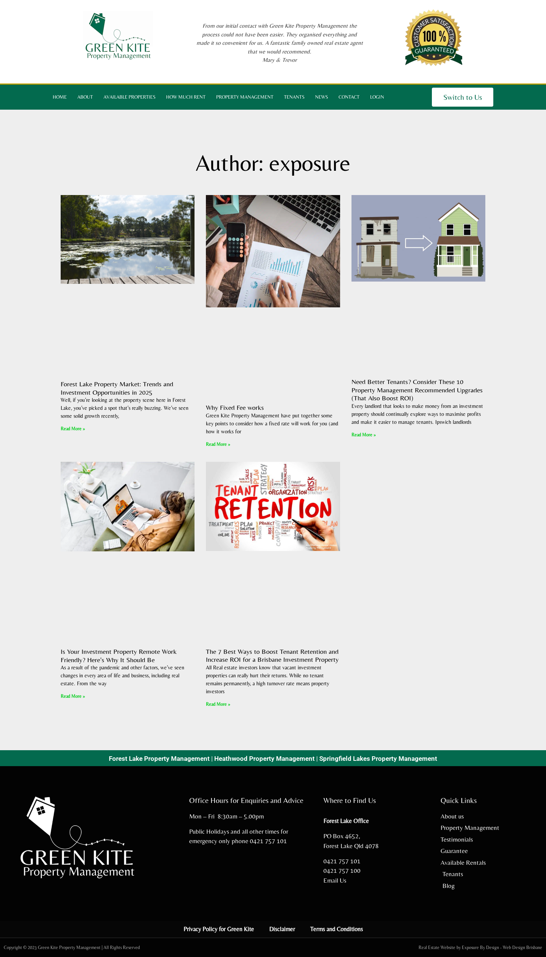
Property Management (244, 97)
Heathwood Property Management (264, 758)
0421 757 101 (268, 841)
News (321, 97)
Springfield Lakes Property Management (378, 758)
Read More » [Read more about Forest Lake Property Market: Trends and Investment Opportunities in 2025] (73, 428)
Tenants (294, 97)
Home (60, 97)
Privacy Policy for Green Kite (219, 929)
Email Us (334, 880)
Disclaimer (282, 929)
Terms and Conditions (336, 929)
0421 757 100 (342, 870)
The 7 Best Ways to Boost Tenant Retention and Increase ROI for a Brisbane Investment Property (272, 655)
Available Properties (129, 97)
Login (377, 97)
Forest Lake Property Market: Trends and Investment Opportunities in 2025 (117, 388)
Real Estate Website (437, 947)
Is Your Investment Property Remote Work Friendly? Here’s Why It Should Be (119, 655)
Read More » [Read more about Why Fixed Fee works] (218, 444)
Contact (349, 97)
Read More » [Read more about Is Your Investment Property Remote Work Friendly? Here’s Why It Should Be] (73, 696)
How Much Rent (186, 97)
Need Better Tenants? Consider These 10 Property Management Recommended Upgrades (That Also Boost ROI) (417, 390)
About (85, 97)
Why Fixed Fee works (235, 407)
